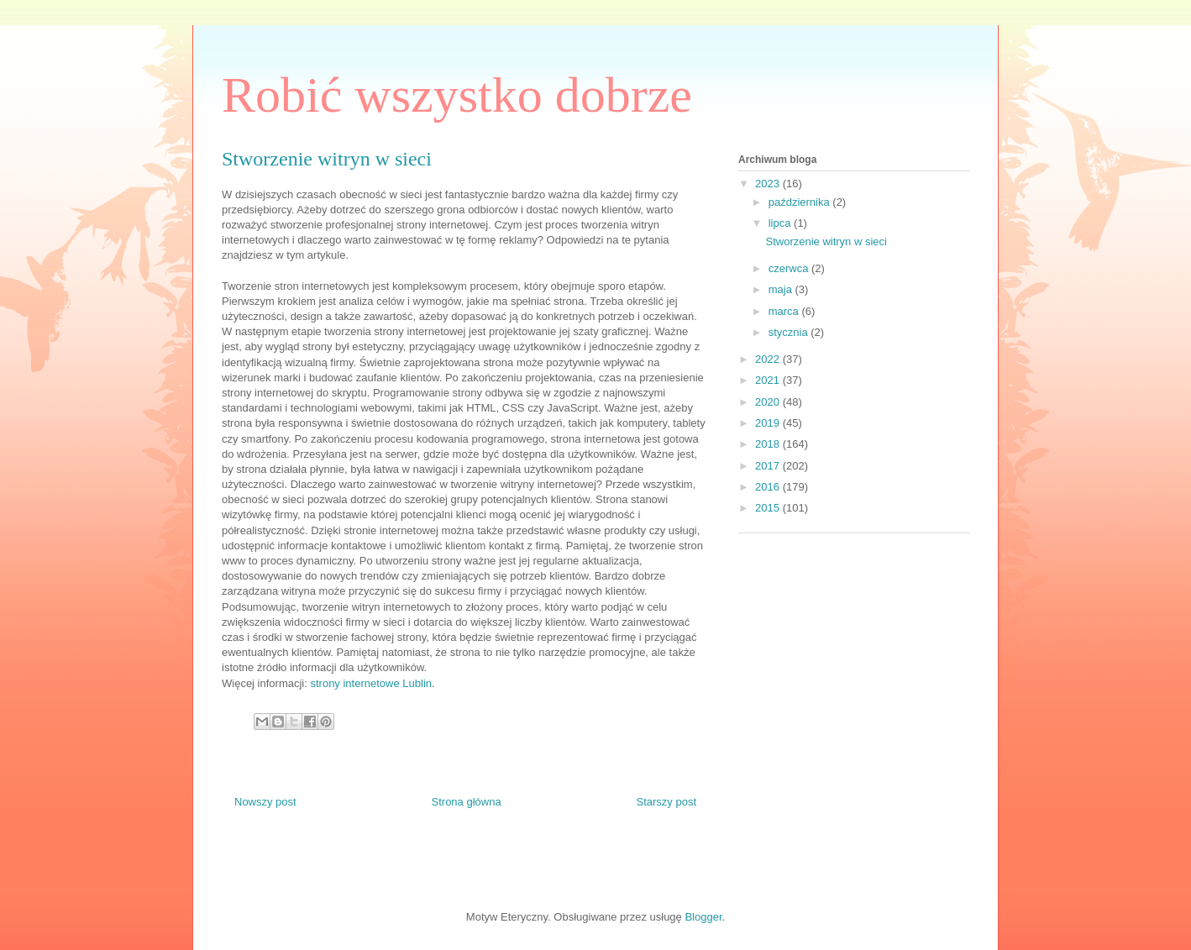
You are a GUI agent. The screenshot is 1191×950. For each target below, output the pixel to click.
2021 (769, 380)
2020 (769, 402)
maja (782, 289)
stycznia (790, 332)
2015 (769, 507)
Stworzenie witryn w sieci (826, 241)
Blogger (703, 917)
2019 (769, 423)
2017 (769, 465)
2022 (769, 359)
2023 (769, 183)
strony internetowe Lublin (371, 683)
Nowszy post (265, 801)
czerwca (790, 268)
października (801, 202)
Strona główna (466, 801)
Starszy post (666, 801)
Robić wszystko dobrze (457, 95)
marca (785, 311)
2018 (769, 444)
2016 (769, 486)
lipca (781, 223)
